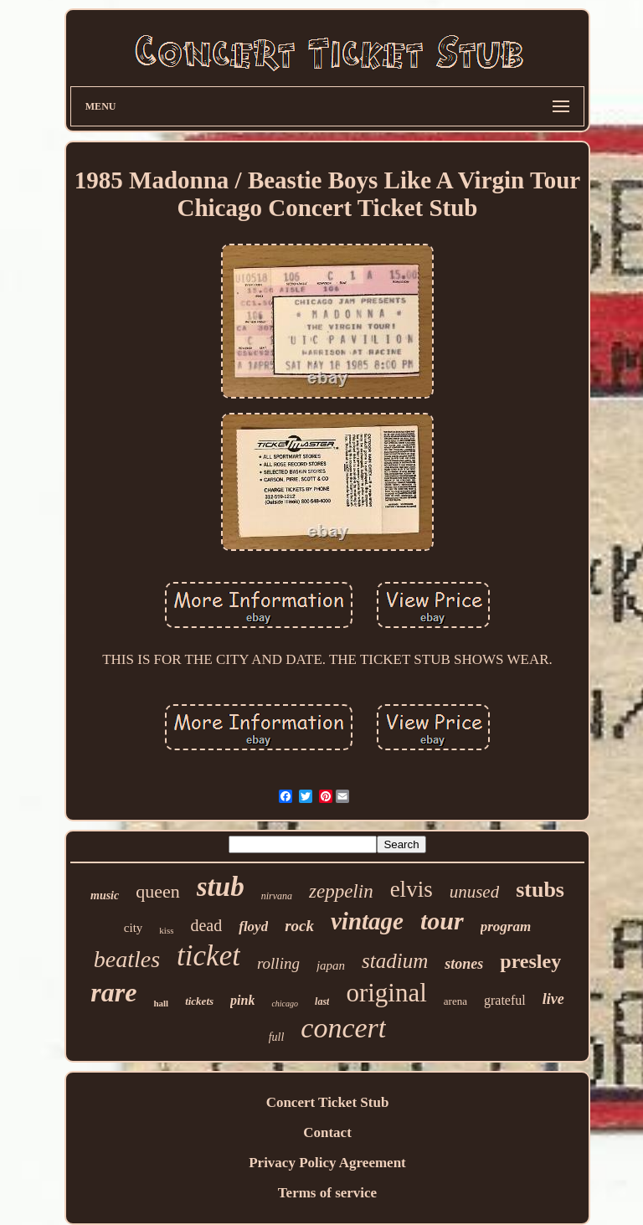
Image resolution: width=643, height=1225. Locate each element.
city (133, 927)
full (277, 1037)
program (506, 926)
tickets (199, 1001)
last (322, 1001)
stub (220, 887)
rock (299, 925)
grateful (505, 1000)
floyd (253, 926)
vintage (367, 921)
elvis (411, 889)
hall (160, 1003)
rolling (278, 963)
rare (113, 992)
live (553, 999)
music (104, 895)
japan (330, 965)
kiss (166, 930)
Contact (327, 1132)
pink (242, 1000)
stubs (540, 890)
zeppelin (341, 891)
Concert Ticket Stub (327, 1102)
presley (530, 961)
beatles (127, 959)
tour (442, 920)
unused (475, 892)
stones (464, 963)
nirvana (276, 896)
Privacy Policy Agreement (327, 1163)
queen (158, 891)
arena (455, 1001)
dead (206, 925)
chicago (284, 1003)
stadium (395, 961)
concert (343, 1027)
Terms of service (327, 1193)
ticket (208, 955)
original (386, 992)
